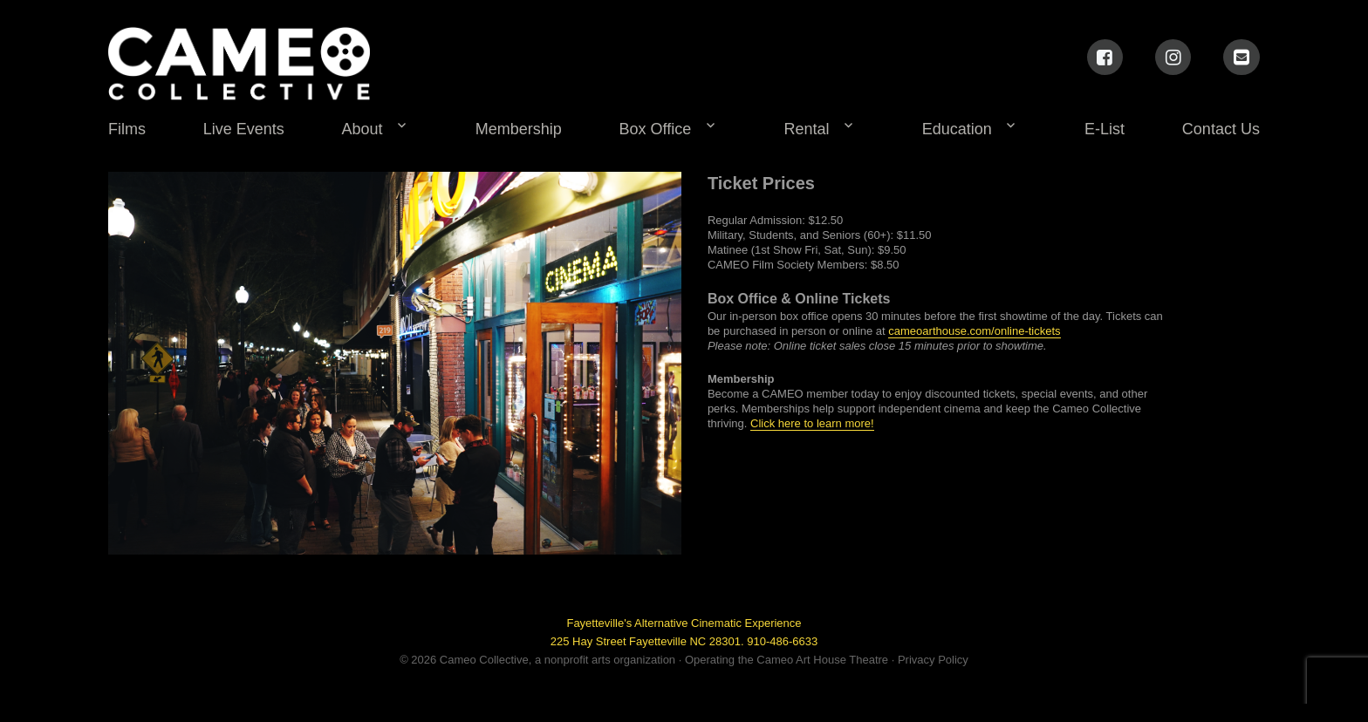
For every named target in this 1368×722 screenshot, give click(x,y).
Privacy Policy (933, 659)
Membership (518, 129)
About (362, 129)
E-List (1104, 129)
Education (957, 129)
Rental (807, 129)
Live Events (243, 129)
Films (127, 129)
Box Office (655, 129)
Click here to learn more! (812, 423)
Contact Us (1221, 129)
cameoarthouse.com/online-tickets (974, 330)
